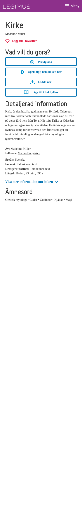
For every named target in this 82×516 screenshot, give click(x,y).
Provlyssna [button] (41, 62)
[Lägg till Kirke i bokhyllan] (41, 92)
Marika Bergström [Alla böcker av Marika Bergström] (29, 153)
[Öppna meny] (72, 6)
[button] (32, 182)
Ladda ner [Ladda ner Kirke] (40, 82)
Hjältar (58, 199)
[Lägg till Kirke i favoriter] (21, 41)
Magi (69, 199)
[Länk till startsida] (24, 6)
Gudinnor (46, 199)
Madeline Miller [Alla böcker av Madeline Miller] (15, 34)
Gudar (33, 199)
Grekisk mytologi (16, 199)
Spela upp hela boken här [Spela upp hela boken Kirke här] (41, 72)
